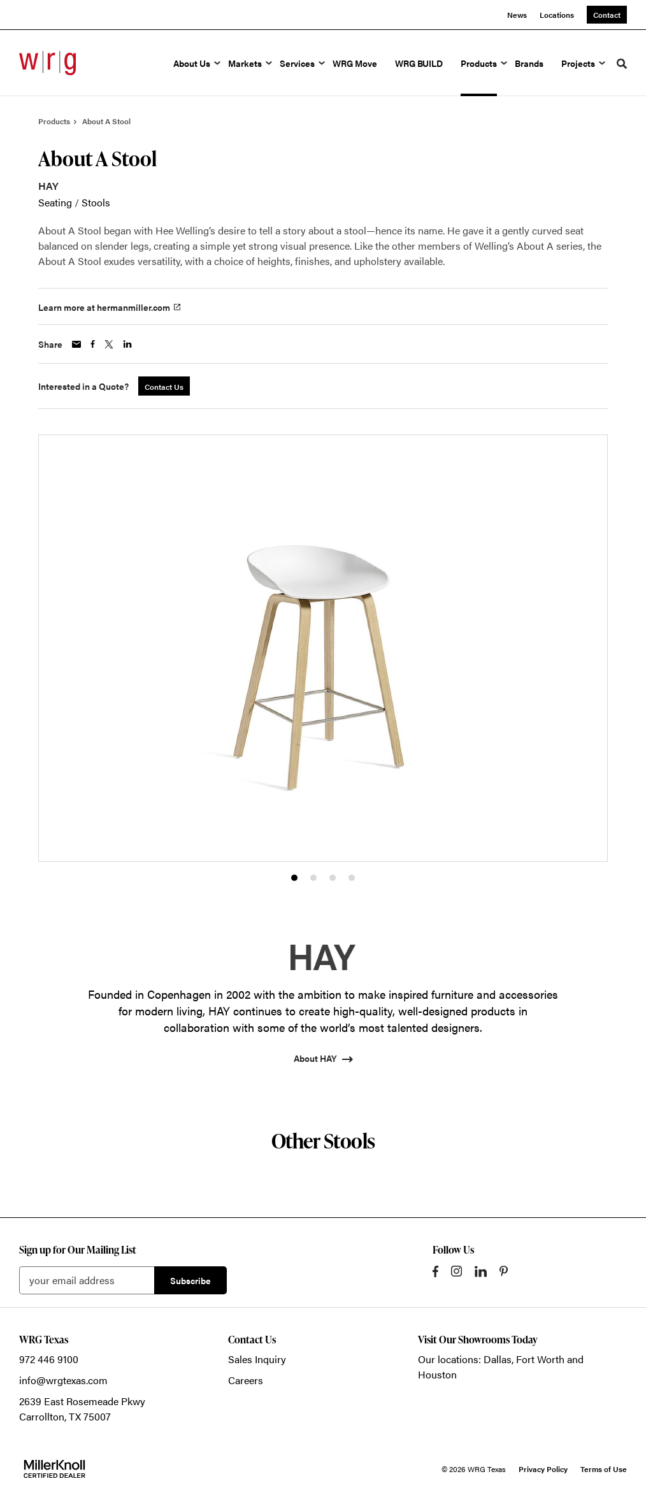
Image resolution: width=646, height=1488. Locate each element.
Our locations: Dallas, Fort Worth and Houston (501, 1367)
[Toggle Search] (622, 64)
